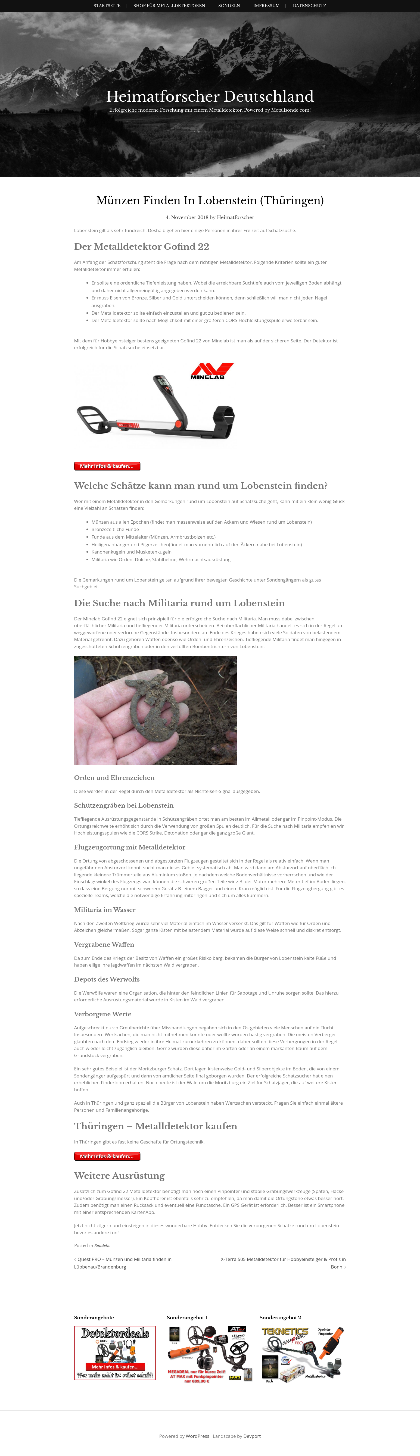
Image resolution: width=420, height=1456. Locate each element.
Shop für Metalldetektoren (169, 5)
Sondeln (102, 1245)
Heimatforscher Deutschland (210, 96)
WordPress (197, 1436)
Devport (252, 1436)
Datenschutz (309, 5)
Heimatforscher (235, 217)
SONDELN (229, 5)
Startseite (107, 5)
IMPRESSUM (266, 5)
